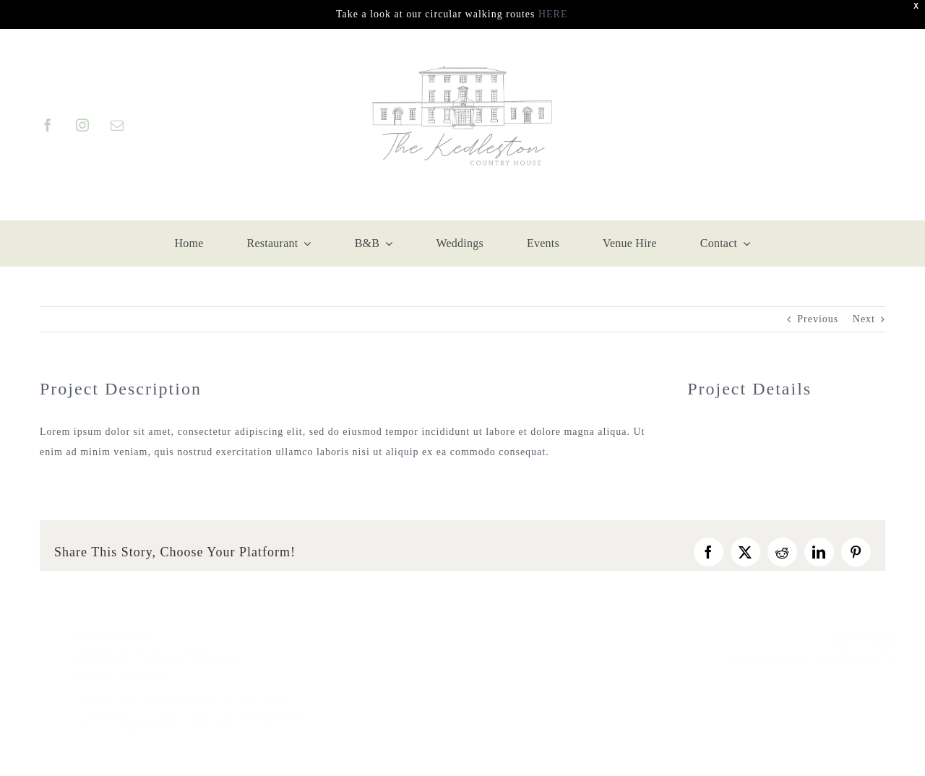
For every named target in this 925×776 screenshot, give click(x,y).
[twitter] (878, 681)
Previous (817, 319)
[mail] (116, 125)
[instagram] (81, 125)
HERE (553, 14)
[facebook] (47, 125)
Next (864, 319)
